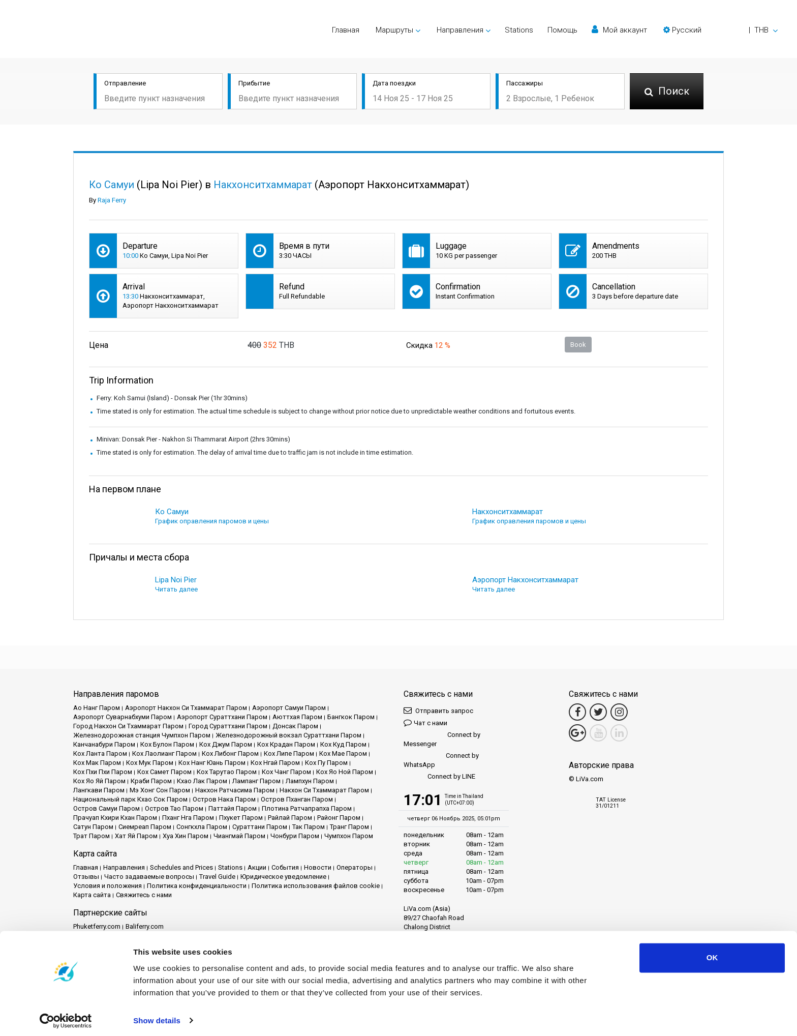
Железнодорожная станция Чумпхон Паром (141, 735)
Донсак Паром (295, 726)
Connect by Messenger (442, 739)
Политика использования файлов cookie (316, 886)
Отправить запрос (438, 710)
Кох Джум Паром (225, 744)
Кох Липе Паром (289, 753)
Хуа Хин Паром (185, 836)
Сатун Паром (93, 827)
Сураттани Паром (259, 827)
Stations (519, 30)
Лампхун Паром (310, 781)
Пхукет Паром (241, 817)
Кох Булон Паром (167, 744)
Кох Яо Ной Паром (344, 772)
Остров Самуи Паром (106, 808)
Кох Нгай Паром (275, 762)
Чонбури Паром (294, 836)
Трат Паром (91, 836)
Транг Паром (349, 827)
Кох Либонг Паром (230, 753)
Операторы (354, 867)
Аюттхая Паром (297, 717)
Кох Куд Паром (343, 744)
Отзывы (86, 876)
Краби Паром (151, 781)
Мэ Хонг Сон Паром (160, 790)
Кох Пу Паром (326, 762)
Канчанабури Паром (104, 744)
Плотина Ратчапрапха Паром (307, 808)
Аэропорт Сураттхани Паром (222, 717)
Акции (257, 867)
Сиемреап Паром (144, 827)
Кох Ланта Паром (100, 753)
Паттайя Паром (232, 808)
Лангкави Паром (99, 790)
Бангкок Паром (351, 717)
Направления (124, 867)
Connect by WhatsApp (441, 760)
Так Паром (308, 827)
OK (712, 953)
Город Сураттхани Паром (228, 726)
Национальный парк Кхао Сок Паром (130, 799)
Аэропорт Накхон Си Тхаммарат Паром (186, 708)
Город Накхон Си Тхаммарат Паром (128, 726)
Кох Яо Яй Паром (99, 781)
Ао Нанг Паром (96, 708)
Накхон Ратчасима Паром (234, 790)
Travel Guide (217, 876)
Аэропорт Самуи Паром (289, 708)
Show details (156, 1016)
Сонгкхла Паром (201, 827)
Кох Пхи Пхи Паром (102, 772)
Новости (317, 867)
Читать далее (176, 589)
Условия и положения (107, 886)
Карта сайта (92, 895)
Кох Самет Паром (164, 772)
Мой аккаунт (619, 30)
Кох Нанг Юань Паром (212, 762)
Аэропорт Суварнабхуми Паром (122, 717)
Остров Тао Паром (174, 808)
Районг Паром (338, 817)
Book (578, 344)
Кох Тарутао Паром (227, 772)
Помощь (562, 30)
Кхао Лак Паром (202, 781)
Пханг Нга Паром (188, 817)
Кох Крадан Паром (286, 744)
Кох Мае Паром (343, 753)
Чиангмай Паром (239, 836)
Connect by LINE (439, 777)
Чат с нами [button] (425, 722)
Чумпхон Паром (348, 836)
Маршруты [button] (394, 30)
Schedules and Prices (181, 867)
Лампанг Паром (256, 781)
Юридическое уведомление (283, 876)
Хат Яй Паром (136, 836)
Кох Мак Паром (97, 762)
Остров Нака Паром (224, 799)
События (285, 867)
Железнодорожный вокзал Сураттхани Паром (288, 735)
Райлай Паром (290, 817)
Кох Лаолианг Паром (164, 753)
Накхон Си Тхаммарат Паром (324, 790)
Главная (345, 30)
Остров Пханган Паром (297, 799)
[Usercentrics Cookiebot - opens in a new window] (65, 1016)
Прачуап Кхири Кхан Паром (115, 817)
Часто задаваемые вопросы (149, 876)
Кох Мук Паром (149, 762)
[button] (720, 30)
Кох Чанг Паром (286, 772)
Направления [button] (460, 30)
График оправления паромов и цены (212, 521)
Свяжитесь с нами (144, 895)
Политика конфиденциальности (197, 886)
